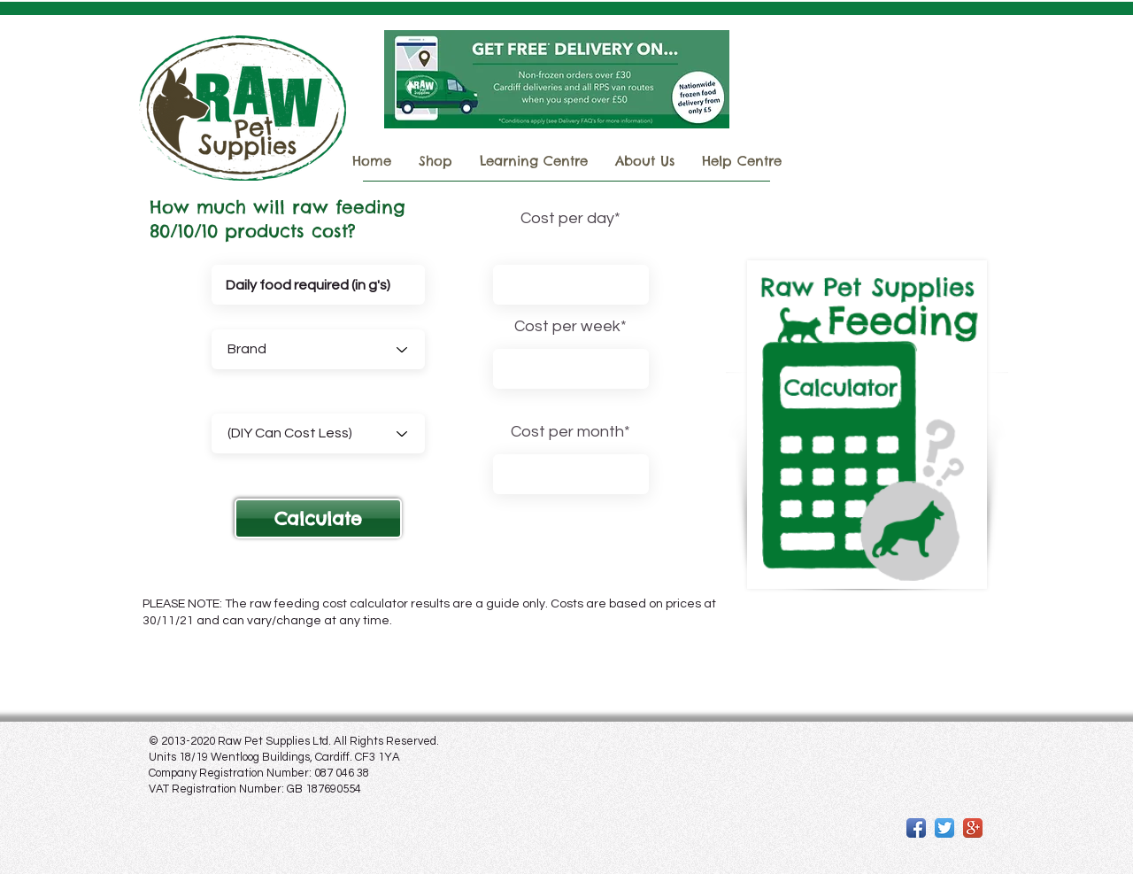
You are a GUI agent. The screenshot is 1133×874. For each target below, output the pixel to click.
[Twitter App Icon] (944, 828)
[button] (318, 518)
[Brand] (318, 349)
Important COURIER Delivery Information (883, 117)
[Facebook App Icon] (916, 828)
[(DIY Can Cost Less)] (318, 433)
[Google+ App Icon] (973, 828)
